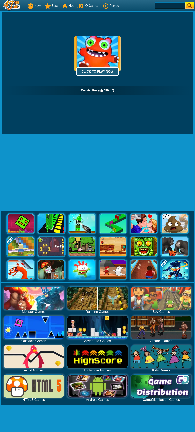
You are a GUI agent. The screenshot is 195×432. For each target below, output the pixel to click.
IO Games (88, 5)
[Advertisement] (36, 173)
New (34, 5)
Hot (68, 5)
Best (51, 5)
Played (111, 5)
